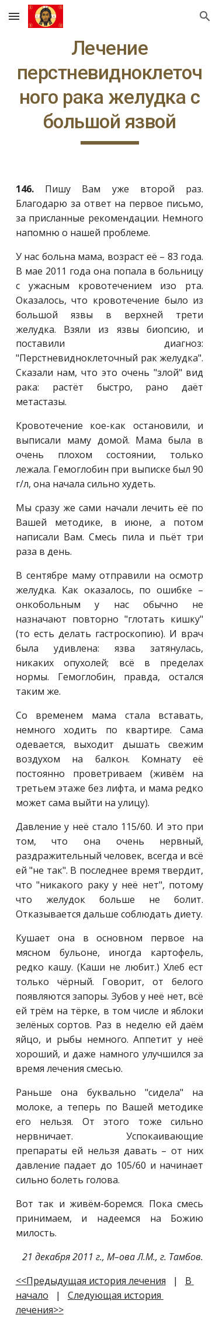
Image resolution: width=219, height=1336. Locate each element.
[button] (14, 16)
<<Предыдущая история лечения (91, 1280)
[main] (109, 90)
